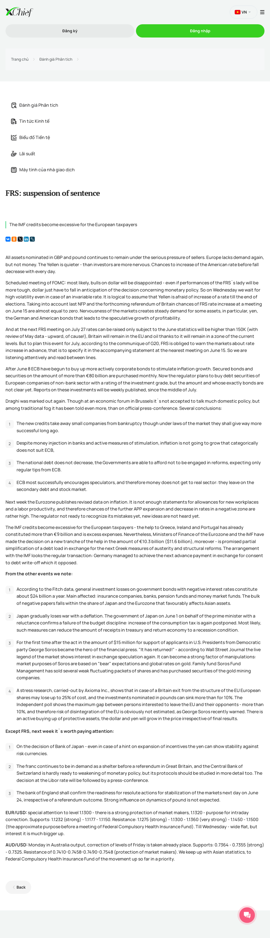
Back (21, 887)
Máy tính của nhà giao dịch (43, 170)
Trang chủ (19, 59)
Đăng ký (69, 30)
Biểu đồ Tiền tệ (30, 137)
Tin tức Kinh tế (30, 121)
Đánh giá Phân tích (55, 59)
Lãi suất (23, 154)
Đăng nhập (200, 30)
